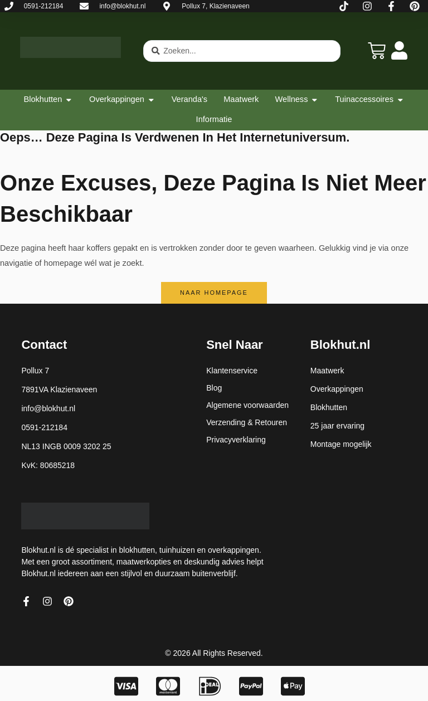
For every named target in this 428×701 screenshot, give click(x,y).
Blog (214, 387)
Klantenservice (231, 370)
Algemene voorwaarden (247, 405)
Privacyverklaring (236, 439)
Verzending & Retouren (246, 422)
